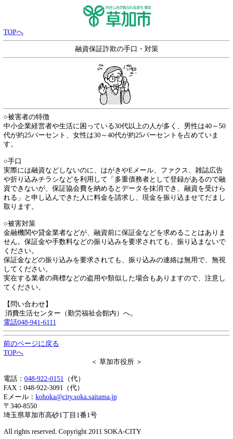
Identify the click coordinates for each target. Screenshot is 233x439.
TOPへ (13, 32)
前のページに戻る (31, 343)
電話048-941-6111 (29, 322)
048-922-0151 (44, 378)
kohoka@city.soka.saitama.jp (76, 396)
